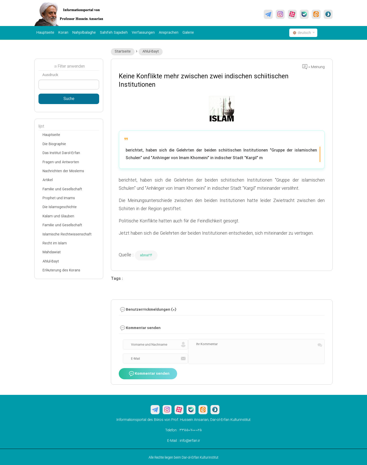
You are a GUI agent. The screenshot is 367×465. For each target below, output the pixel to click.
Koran (63, 32)
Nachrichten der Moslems (63, 171)
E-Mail (135, 358)
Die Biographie (54, 144)
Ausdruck (50, 75)
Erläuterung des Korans (61, 270)
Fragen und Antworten (61, 162)
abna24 (146, 255)
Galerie (188, 32)
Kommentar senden (149, 374)
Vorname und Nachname (149, 344)
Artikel (48, 180)
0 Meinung (313, 67)
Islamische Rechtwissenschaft (67, 234)
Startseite (123, 51)
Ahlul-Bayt (150, 51)
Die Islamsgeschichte (60, 207)
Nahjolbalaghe (84, 32)
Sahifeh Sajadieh (114, 32)
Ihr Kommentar (207, 344)
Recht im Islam (55, 243)
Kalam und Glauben (58, 216)
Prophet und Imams (59, 198)
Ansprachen (168, 32)
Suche (68, 99)
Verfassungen (143, 32)
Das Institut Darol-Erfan (61, 153)
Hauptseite (45, 32)
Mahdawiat (52, 252)
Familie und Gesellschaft (62, 189)
